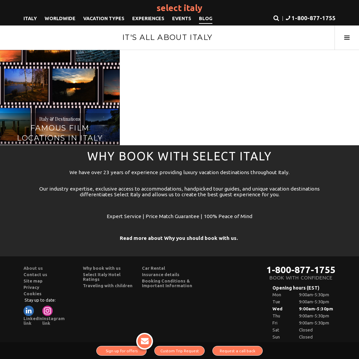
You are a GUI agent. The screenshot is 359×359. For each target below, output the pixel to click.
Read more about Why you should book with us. (179, 238)
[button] (310, 18)
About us (33, 268)
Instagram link (53, 315)
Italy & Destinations (60, 119)
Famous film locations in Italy (60, 133)
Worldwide (60, 18)
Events (181, 18)
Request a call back (237, 351)
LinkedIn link (32, 315)
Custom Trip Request (179, 351)
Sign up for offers (126, 349)
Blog (205, 18)
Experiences (148, 18)
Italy (30, 18)
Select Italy (179, 8)
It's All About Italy (167, 37)
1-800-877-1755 (301, 269)
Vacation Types (103, 18)
